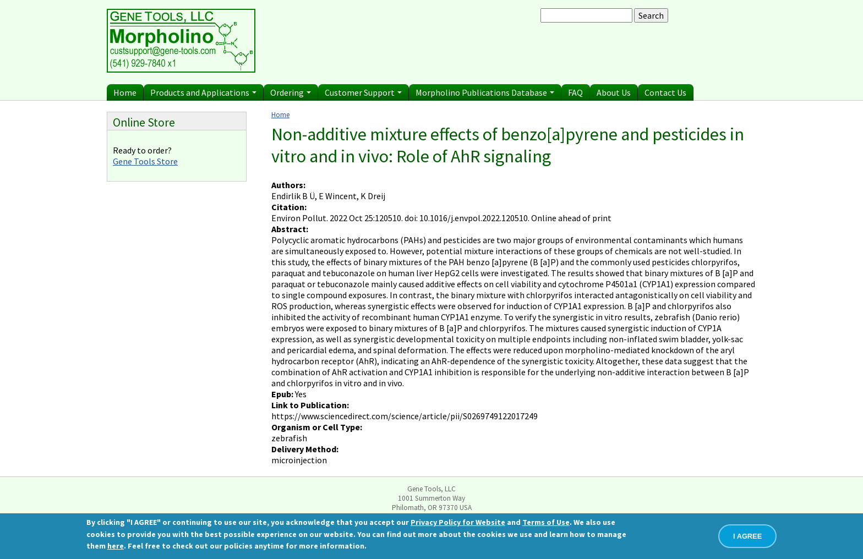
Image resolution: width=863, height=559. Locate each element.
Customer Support (363, 92)
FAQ (575, 92)
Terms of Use (546, 522)
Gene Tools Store (145, 161)
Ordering (290, 92)
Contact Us (665, 92)
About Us (614, 92)
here (115, 546)
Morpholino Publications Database (485, 92)
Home (124, 92)
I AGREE (747, 536)
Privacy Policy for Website (458, 522)
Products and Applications (203, 92)
